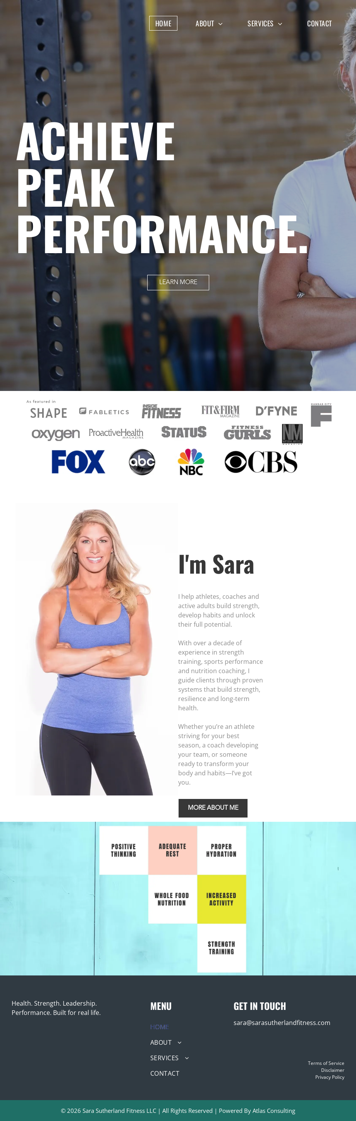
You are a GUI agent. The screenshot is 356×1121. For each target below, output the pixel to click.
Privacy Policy (329, 1077)
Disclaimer (332, 1070)
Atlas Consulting (274, 1110)
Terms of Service (326, 1063)
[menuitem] (169, 23)
